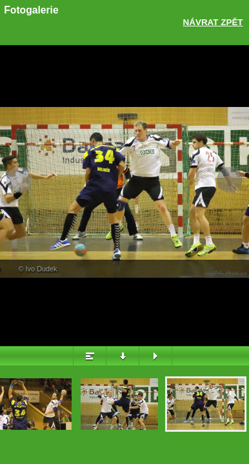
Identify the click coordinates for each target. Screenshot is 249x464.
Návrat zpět (213, 22)
